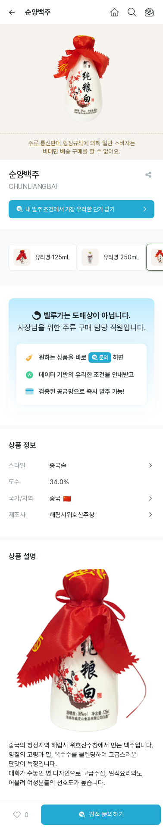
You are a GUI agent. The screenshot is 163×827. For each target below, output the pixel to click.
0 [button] (20, 815)
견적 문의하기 (101, 815)
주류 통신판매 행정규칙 (55, 143)
